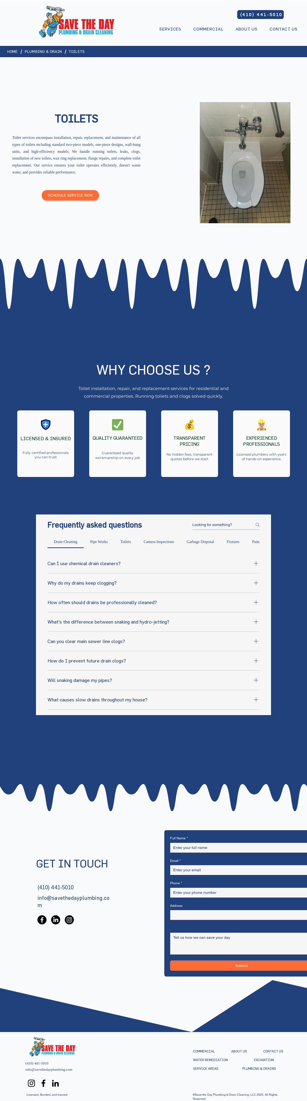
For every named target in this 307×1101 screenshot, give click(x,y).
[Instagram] (69, 919)
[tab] (65, 542)
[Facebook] (42, 919)
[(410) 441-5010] (260, 14)
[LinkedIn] (55, 919)
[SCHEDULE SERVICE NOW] (70, 195)
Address (176, 906)
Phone (176, 883)
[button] (170, 29)
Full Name (179, 838)
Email (175, 861)
